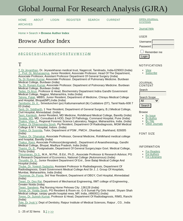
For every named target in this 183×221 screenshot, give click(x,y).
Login (55, 20)
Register (73, 20)
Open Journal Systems (148, 20)
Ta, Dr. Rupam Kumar (31, 85)
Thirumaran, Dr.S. (29, 154)
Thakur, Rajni (26, 142)
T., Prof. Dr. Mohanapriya (33, 73)
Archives (25, 24)
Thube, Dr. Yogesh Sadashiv (35, 166)
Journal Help (146, 28)
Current (113, 20)
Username (145, 41)
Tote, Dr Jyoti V (27, 202)
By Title (150, 121)
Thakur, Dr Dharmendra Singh (37, 124)
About (38, 20)
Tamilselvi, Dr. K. (28, 103)
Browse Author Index (55, 33)
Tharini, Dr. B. (26, 148)
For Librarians (154, 157)
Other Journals (154, 124)
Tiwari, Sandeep (28, 187)
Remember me (153, 52)
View (148, 70)
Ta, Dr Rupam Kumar (31, 79)
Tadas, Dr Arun (27, 91)
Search (94, 20)
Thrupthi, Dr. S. (27, 160)
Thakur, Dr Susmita (30, 130)
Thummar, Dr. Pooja (30, 175)
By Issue (151, 115)
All (88, 53)
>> (52, 211)
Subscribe (151, 73)
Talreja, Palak (26, 97)
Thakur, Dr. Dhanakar (31, 136)
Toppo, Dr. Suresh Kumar (34, 196)
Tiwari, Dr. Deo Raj (30, 181)
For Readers (153, 151)
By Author (151, 118)
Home (22, 20)
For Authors (152, 154)
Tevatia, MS (25, 118)
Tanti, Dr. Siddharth (30, 109)
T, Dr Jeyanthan (28, 70)
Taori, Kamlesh (27, 115)
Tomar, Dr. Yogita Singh (32, 190)
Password (145, 46)
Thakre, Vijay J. (28, 121)
